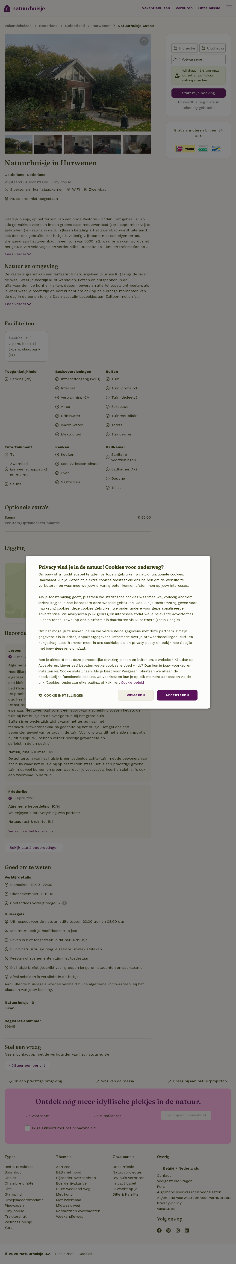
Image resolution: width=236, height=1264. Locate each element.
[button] (60, 695)
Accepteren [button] (177, 695)
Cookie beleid (132, 682)
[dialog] (118, 631)
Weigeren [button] (136, 695)
